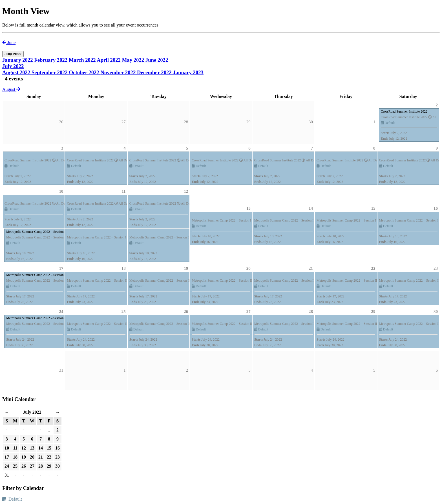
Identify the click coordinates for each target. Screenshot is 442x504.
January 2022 (18, 60)
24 (61, 311)
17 (61, 268)
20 (248, 268)
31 (61, 370)
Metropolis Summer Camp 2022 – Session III (37, 318)
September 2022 (50, 72)
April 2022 (109, 60)
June (9, 42)
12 (186, 191)
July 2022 (13, 66)
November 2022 (118, 72)
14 (311, 208)
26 (186, 311)
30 (436, 311)
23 (436, 268)
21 (311, 268)
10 (61, 191)
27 (248, 311)
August (11, 89)
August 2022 (17, 72)
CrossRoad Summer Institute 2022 (404, 111)
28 (311, 311)
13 (248, 208)
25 (123, 311)
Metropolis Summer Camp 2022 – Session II (36, 275)
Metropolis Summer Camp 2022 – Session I (36, 232)
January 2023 (188, 72)
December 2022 (155, 72)
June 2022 (156, 60)
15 (373, 208)
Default (12, 499)
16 (436, 208)
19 (186, 268)
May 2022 (133, 60)
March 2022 (83, 60)
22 (373, 268)
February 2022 (51, 60)
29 (373, 311)
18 (123, 268)
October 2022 (85, 72)
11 (124, 191)
